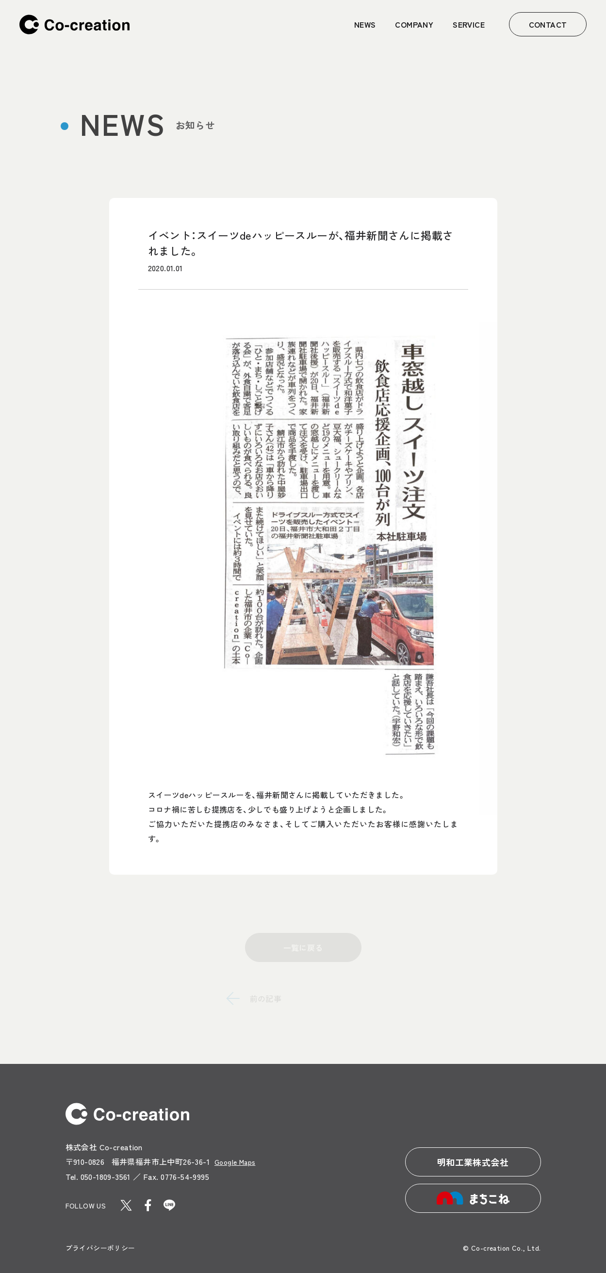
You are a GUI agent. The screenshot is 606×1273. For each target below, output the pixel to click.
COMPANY (414, 24)
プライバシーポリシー (100, 1248)
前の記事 (266, 998)
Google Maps (234, 1162)
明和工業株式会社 (472, 1162)
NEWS (365, 24)
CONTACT (548, 24)
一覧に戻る (303, 947)
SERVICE (469, 24)
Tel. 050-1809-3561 (98, 1176)
